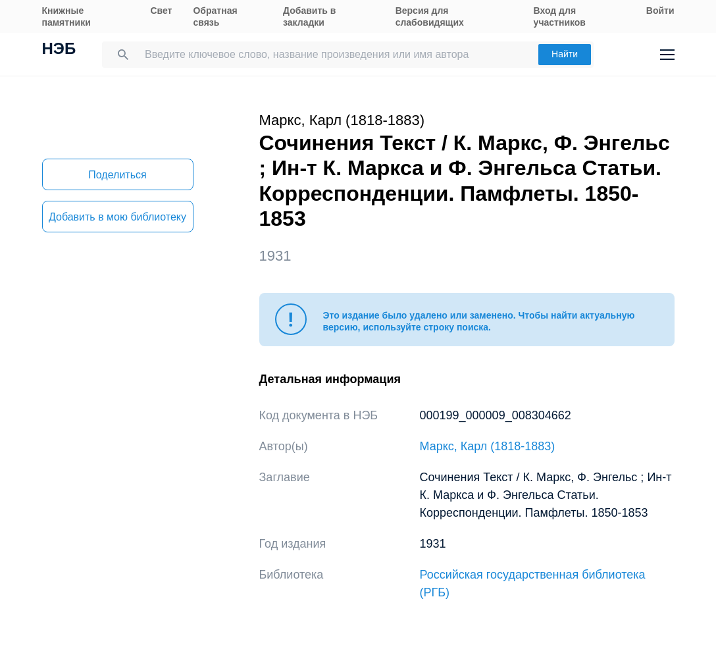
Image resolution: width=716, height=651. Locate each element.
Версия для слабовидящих (430, 16)
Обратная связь (215, 16)
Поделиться (117, 174)
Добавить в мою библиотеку (117, 216)
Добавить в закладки (309, 16)
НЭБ (59, 50)
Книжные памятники (66, 16)
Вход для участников (560, 16)
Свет (161, 10)
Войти (660, 10)
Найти (564, 54)
